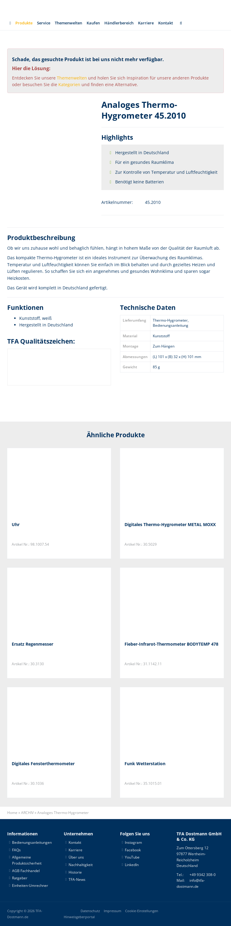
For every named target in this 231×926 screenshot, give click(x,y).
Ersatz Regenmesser (32, 644)
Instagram (133, 842)
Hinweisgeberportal (79, 917)
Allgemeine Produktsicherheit (27, 860)
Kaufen (93, 23)
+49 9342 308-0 (202, 874)
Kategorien (69, 84)
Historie (75, 872)
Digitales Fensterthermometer (43, 763)
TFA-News (77, 879)
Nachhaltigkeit (81, 864)
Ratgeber (19, 878)
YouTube (132, 857)
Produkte (23, 23)
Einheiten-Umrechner (30, 885)
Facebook (133, 850)
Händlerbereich (119, 23)
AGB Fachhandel (26, 870)
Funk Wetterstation (145, 763)
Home (12, 812)
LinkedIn (132, 864)
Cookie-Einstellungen (141, 911)
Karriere (146, 23)
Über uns (76, 857)
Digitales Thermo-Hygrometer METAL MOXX (170, 524)
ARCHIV (27, 812)
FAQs (16, 850)
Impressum (112, 911)
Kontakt (165, 23)
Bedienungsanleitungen (32, 842)
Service (43, 23)
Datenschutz (90, 911)
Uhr (16, 524)
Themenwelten (68, 23)
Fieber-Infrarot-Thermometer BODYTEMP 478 (171, 644)
